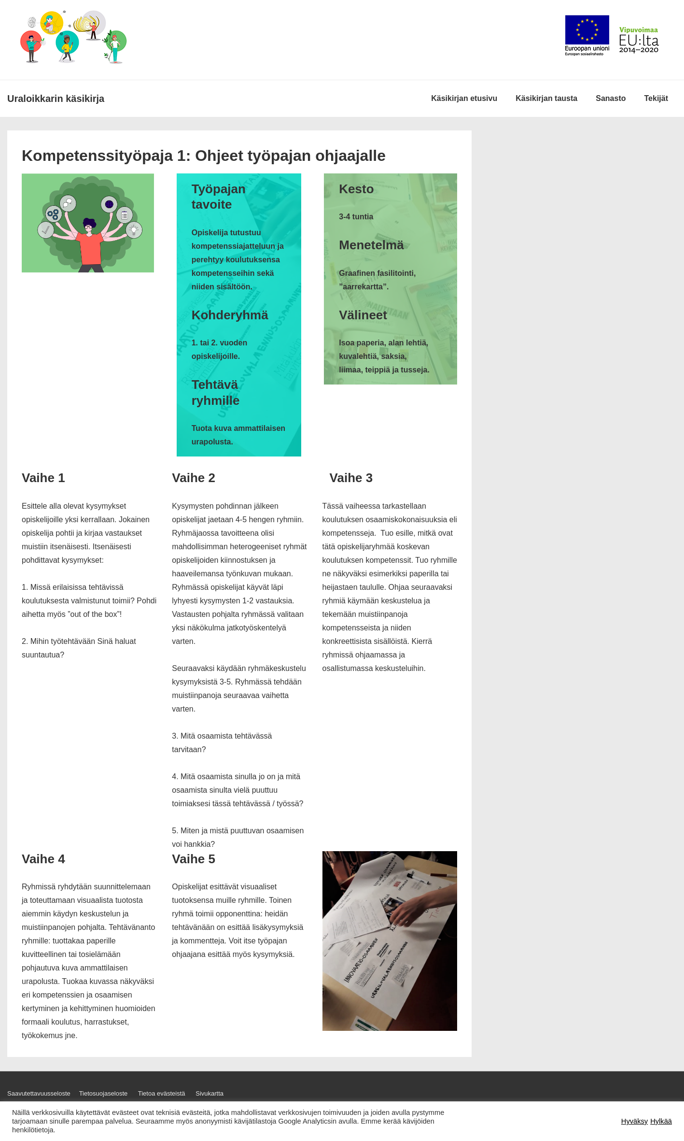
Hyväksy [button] (634, 1121)
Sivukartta (209, 1093)
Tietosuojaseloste (103, 1093)
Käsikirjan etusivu (464, 98)
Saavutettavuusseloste (38, 1093)
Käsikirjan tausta (546, 98)
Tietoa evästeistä (161, 1093)
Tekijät (656, 98)
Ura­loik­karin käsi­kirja (55, 98)
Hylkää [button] (661, 1121)
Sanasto (611, 98)
